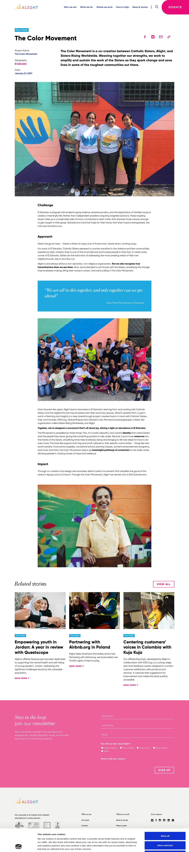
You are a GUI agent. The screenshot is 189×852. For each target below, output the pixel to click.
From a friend (128, 748)
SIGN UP (164, 770)
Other (106, 751)
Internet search (110, 748)
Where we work (105, 7)
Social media (161, 748)
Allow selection (165, 824)
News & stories (140, 7)
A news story (144, 748)
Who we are (70, 7)
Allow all (165, 814)
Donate (175, 7)
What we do (86, 7)
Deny (165, 833)
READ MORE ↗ (22, 678)
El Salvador (21, 63)
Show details (150, 846)
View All (164, 584)
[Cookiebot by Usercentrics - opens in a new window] (18, 846)
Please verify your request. (114, 759)
